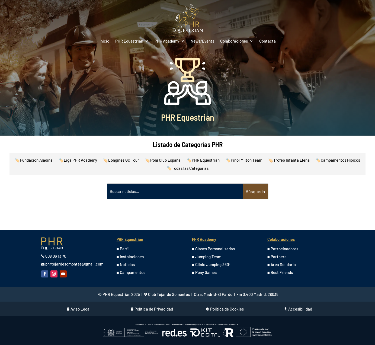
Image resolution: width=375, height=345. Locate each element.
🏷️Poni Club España (163, 160)
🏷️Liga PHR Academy (78, 160)
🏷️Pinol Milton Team (244, 160)
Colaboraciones (234, 41)
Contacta (267, 41)
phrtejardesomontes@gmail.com (74, 263)
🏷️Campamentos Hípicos (338, 160)
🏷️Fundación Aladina (34, 160)
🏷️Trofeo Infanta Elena (289, 160)
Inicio (104, 41)
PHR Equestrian (129, 41)
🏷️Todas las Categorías (188, 168)
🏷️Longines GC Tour (121, 160)
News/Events (202, 41)
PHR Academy (167, 41)
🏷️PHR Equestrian (203, 160)
